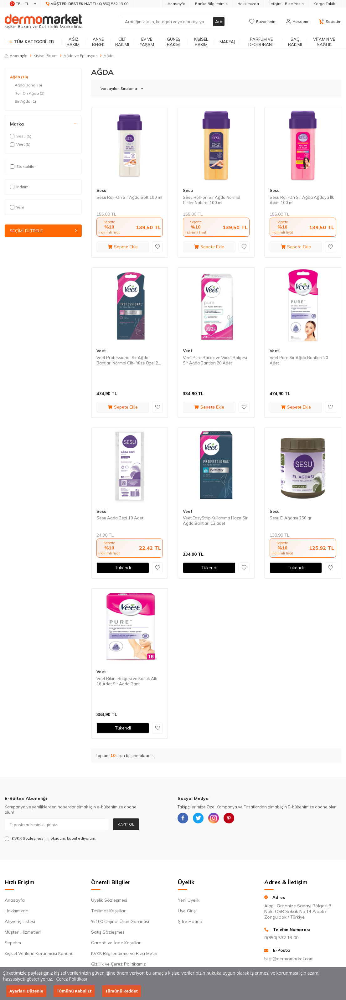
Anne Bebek (98, 42)
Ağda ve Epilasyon (81, 55)
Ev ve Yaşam (147, 42)
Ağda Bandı (28, 85)
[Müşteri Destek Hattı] (87, 4)
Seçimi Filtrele (43, 231)
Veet (101, 350)
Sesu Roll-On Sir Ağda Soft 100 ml (129, 197)
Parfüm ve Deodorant (261, 42)
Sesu (101, 190)
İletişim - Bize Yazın (286, 3)
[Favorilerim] (262, 21)
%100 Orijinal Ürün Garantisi (120, 921)
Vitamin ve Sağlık (324, 42)
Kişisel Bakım (201, 42)
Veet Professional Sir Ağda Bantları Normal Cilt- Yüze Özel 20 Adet (128, 360)
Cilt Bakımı (122, 42)
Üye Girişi (187, 911)
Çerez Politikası (71, 979)
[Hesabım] (297, 21)
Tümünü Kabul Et (74, 991)
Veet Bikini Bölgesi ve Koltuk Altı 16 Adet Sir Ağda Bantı (126, 681)
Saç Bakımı (295, 42)
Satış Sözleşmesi (108, 932)
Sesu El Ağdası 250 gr (291, 517)
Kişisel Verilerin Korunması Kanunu (39, 953)
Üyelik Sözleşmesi (109, 900)
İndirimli (20, 186)
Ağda (19, 77)
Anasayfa (176, 3)
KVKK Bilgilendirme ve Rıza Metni (124, 953)
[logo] (43, 21)
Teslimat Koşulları (109, 911)
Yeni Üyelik (188, 900)
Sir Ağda (25, 101)
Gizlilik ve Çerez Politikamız (118, 964)
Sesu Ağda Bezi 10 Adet (119, 517)
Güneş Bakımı (174, 42)
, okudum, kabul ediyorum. (50, 838)
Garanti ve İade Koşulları (116, 943)
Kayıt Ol (126, 824)
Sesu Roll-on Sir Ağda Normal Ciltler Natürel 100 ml (211, 200)
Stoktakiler (23, 166)
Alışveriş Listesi (20, 921)
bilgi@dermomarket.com (288, 958)
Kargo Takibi (324, 3)
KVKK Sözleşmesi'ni (30, 838)
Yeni (17, 207)
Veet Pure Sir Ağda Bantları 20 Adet (299, 360)
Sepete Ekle (123, 247)
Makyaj (227, 41)
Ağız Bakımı (73, 42)
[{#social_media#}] (184, 819)
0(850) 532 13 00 (281, 938)
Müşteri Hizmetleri (23, 932)
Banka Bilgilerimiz (211, 3)
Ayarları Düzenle (26, 991)
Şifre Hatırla (190, 921)
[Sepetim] (330, 21)
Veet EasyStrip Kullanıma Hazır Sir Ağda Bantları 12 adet (215, 520)
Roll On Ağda (29, 93)
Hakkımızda (248, 3)
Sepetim (13, 943)
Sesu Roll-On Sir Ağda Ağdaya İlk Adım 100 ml (302, 200)
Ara (218, 21)
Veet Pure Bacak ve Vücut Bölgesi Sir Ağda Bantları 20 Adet (215, 360)
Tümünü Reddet (121, 991)
